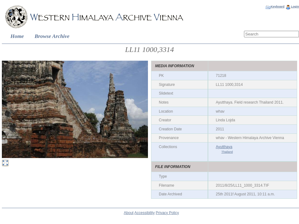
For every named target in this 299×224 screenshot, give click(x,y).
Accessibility (144, 213)
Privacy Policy (167, 213)
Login (295, 6)
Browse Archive (51, 36)
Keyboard (277, 6)
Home (17, 36)
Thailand (227, 151)
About (128, 213)
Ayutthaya (224, 147)
